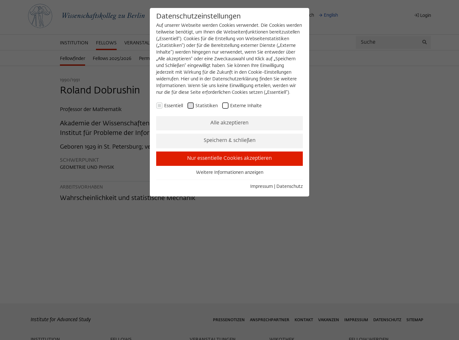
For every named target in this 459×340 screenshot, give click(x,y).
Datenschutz (289, 186)
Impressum (261, 186)
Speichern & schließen (230, 140)
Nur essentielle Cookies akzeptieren (229, 158)
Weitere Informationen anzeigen (229, 172)
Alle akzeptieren (229, 123)
